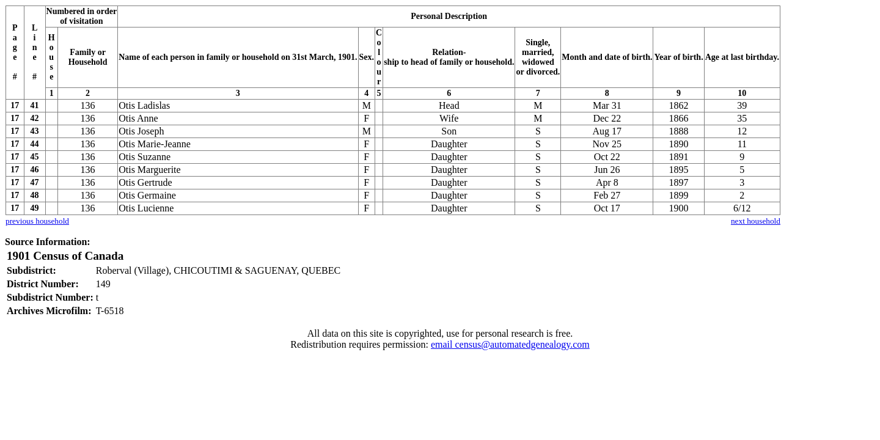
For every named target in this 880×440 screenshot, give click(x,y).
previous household (37, 221)
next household (755, 221)
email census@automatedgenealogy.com (510, 344)
